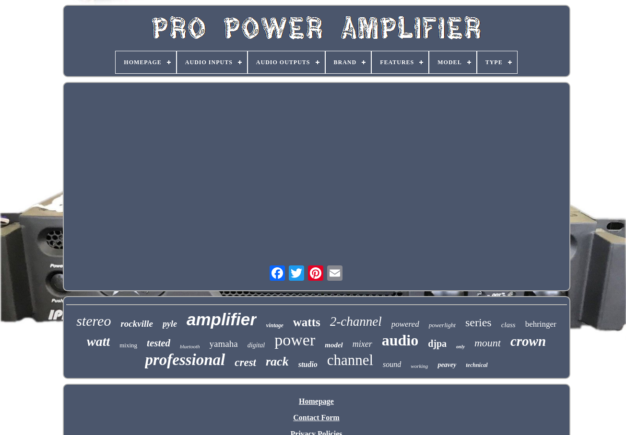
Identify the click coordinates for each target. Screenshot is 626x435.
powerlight (442, 325)
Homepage (316, 401)
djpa (437, 343)
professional (185, 359)
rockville (136, 324)
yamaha (224, 344)
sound (392, 364)
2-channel (356, 321)
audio (400, 340)
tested (158, 343)
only (460, 346)
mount (487, 343)
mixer (362, 344)
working (419, 366)
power (294, 340)
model (334, 345)
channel (350, 360)
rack (277, 361)
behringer (540, 324)
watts (306, 322)
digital (256, 345)
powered (405, 324)
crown (528, 341)
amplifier (222, 319)
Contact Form (316, 417)
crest (245, 362)
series (478, 322)
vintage (274, 325)
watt (98, 341)
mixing (128, 345)
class (508, 325)
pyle (170, 324)
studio (308, 364)
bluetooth (190, 346)
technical (476, 365)
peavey (446, 364)
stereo (93, 321)
